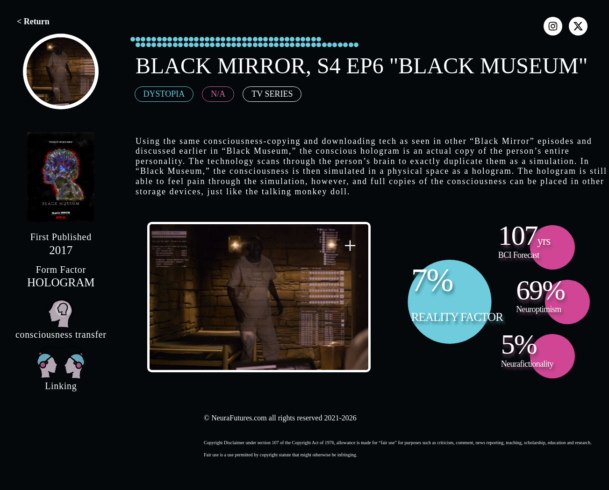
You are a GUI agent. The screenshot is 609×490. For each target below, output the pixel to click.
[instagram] (553, 26)
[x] (578, 26)
